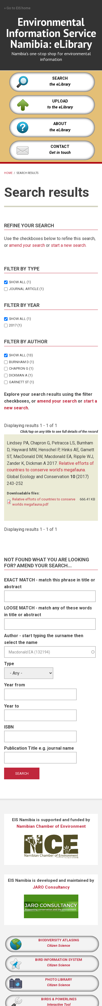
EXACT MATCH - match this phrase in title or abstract (49, 583)
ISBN (9, 727)
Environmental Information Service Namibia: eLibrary (51, 33)
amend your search (27, 245)
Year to (11, 706)
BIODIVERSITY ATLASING (58, 940)
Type (9, 663)
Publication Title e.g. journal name (39, 748)
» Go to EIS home (17, 8)
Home (8, 173)
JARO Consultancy (51, 887)
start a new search (68, 245)
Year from (14, 684)
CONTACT (60, 146)
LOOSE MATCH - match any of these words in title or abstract (48, 611)
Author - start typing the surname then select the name (43, 639)
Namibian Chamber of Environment (51, 826)
